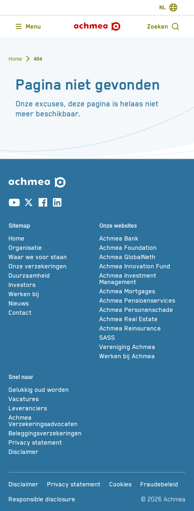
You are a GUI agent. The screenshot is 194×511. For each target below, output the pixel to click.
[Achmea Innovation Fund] (142, 266)
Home (15, 59)
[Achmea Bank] (142, 238)
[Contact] (52, 312)
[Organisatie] (52, 247)
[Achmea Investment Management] (142, 278)
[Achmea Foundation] (142, 247)
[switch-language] (168, 7)
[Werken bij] (52, 294)
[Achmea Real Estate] (142, 319)
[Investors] (52, 285)
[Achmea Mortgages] (142, 291)
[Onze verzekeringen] (52, 266)
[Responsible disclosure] (42, 499)
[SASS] (142, 337)
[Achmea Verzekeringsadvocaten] (52, 420)
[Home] (52, 238)
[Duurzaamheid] (52, 275)
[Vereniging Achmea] (142, 347)
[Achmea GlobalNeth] (142, 257)
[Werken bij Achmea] (142, 356)
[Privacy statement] (52, 442)
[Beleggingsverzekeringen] (52, 433)
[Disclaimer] (52, 452)
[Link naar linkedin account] (57, 204)
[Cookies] (120, 484)
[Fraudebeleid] (159, 484)
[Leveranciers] (52, 408)
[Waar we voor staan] (52, 257)
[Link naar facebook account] (43, 204)
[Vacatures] (52, 399)
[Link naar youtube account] (14, 204)
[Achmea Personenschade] (142, 310)
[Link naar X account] (28, 204)
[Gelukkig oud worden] (52, 389)
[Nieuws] (52, 303)
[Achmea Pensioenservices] (142, 300)
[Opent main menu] (27, 26)
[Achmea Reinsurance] (142, 328)
